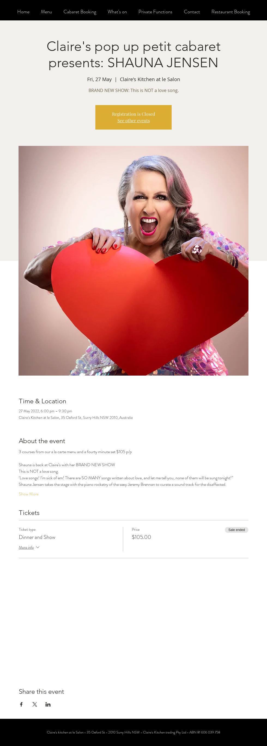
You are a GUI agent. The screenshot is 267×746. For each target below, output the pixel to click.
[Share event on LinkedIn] (48, 704)
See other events (133, 120)
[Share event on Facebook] (21, 704)
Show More (28, 494)
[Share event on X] (34, 704)
